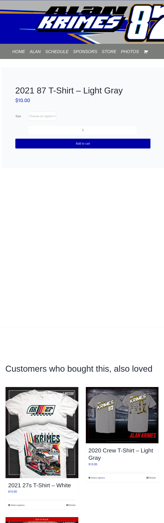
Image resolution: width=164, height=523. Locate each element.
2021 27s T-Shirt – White (39, 485)
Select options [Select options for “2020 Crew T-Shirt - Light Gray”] (98, 477)
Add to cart (83, 143)
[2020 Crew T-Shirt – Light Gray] (122, 415)
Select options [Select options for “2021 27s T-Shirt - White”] (18, 505)
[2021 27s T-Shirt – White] (42, 432)
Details (72, 505)
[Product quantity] (83, 130)
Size (18, 116)
